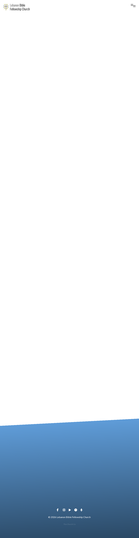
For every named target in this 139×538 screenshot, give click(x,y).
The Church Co (69, 524)
